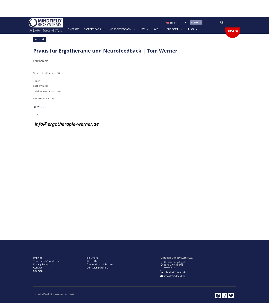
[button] (222, 22)
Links (192, 29)
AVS (157, 29)
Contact (37, 267)
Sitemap (38, 270)
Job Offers (92, 257)
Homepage (73, 29)
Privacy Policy (41, 264)
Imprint (37, 257)
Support (174, 29)
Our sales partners (97, 267)
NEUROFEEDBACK (122, 29)
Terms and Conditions (46, 261)
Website (41, 106)
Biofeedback (94, 29)
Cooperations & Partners (100, 264)
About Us (91, 261)
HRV (144, 29)
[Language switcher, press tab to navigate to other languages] (176, 22)
